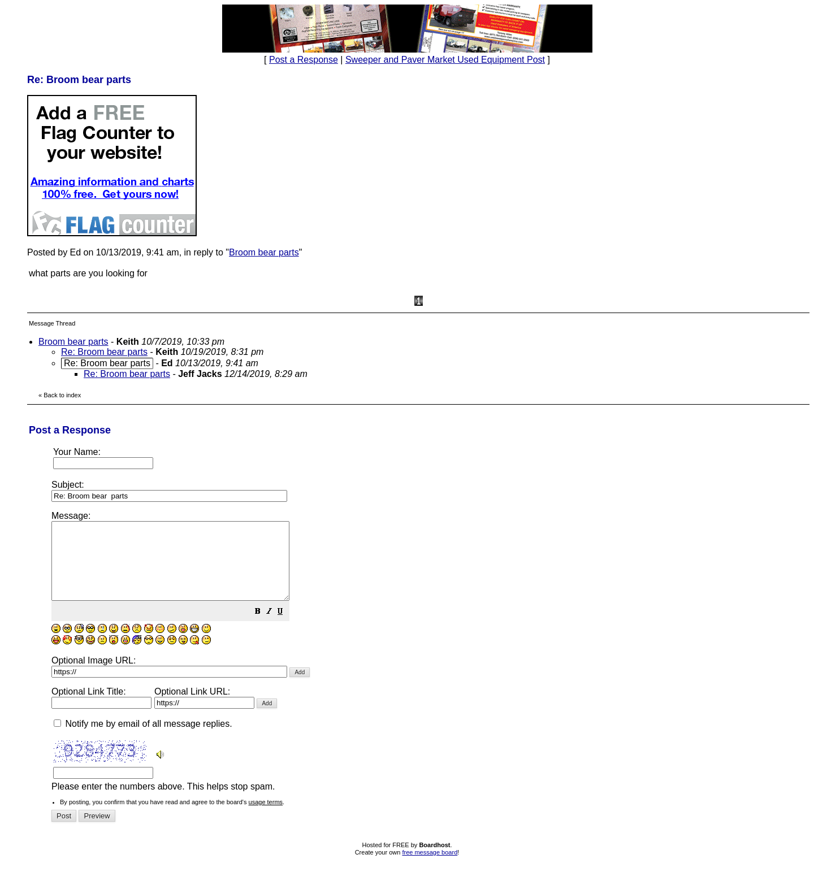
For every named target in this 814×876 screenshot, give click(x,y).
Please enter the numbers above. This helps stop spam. (425, 658)
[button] (286, 627)
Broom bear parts (264, 252)
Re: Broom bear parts (104, 352)
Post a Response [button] (303, 59)
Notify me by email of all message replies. (143, 739)
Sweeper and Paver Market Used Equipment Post (445, 59)
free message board (429, 867)
